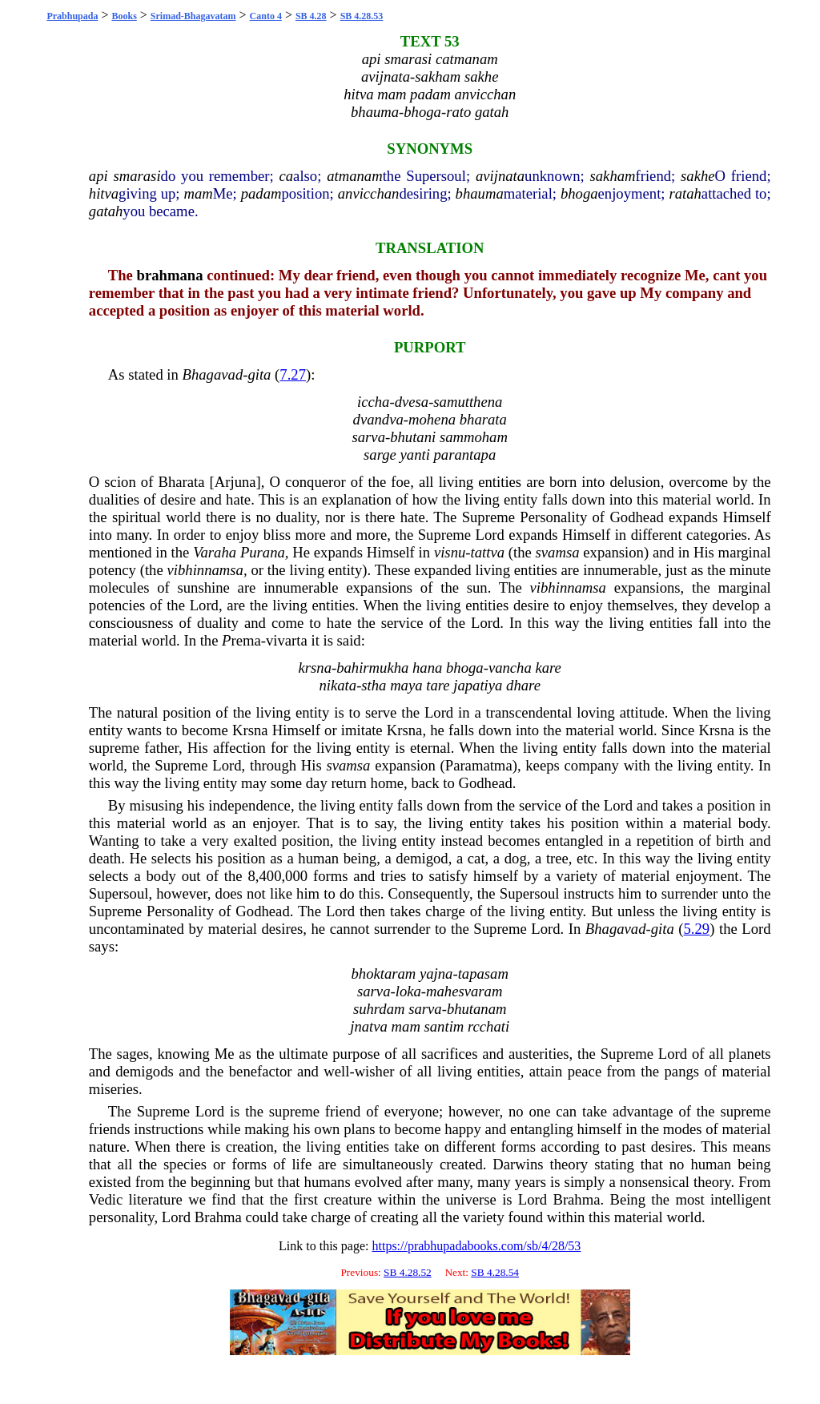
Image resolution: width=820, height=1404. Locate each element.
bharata (483, 419)
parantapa (465, 454)
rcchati (488, 1026)
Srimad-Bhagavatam (193, 16)
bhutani (413, 436)
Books (123, 16)
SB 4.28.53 (362, 16)
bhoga (579, 193)
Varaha (214, 552)
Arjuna (235, 481)
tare (437, 685)
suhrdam (379, 1008)
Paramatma (478, 765)
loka (408, 991)
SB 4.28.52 (408, 1272)
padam (261, 193)
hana (427, 667)
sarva (368, 436)
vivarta (287, 640)
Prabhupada (72, 16)
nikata (337, 685)
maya (406, 685)
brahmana (170, 275)
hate (238, 499)
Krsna (250, 730)
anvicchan (369, 193)
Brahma (576, 1199)
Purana (262, 552)
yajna (436, 973)
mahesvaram (464, 991)
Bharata (181, 481)
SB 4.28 (311, 16)
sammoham (474, 436)
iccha (373, 401)
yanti (415, 454)
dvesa (411, 401)
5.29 (697, 928)
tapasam (483, 973)
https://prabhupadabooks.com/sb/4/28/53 (476, 1246)
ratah (685, 193)
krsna (315, 667)
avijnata (500, 175)
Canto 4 (266, 16)
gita (259, 374)
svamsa (558, 552)
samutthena (467, 401)
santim (444, 1026)
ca (286, 175)
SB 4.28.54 (495, 1272)
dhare (523, 685)
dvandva (378, 419)
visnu (449, 552)
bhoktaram (383, 973)
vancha (510, 667)
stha (373, 685)
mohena (432, 419)
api (98, 175)
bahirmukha (372, 667)
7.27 (292, 374)
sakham (613, 175)
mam (197, 193)
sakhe (697, 175)
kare (548, 667)
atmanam (354, 175)
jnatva (369, 1026)
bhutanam (477, 1008)
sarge (380, 454)
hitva (104, 193)
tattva (488, 552)
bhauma (480, 193)
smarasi (136, 175)
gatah (106, 211)
